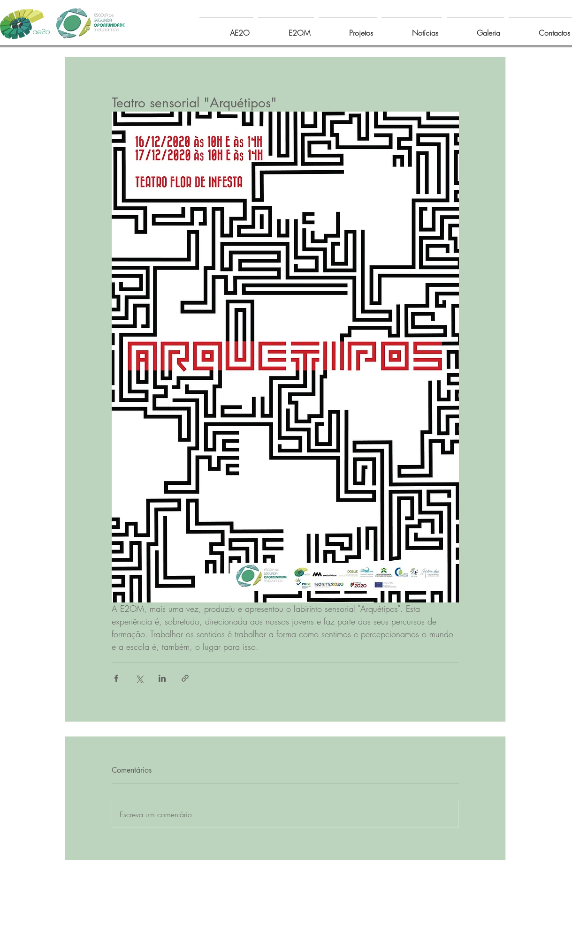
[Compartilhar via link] (185, 678)
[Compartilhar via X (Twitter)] (139, 678)
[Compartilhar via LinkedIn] (162, 678)
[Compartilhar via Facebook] (116, 678)
